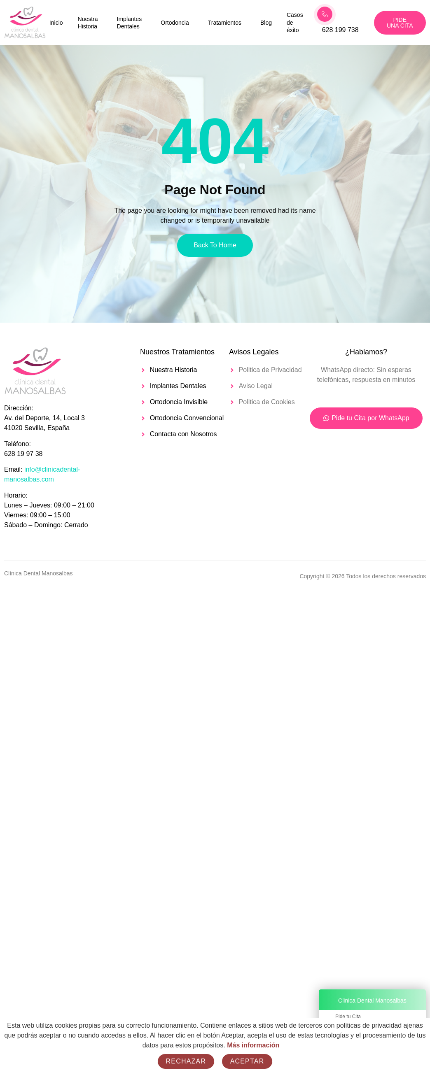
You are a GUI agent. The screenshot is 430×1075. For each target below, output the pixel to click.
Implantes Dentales (129, 23)
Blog (266, 22)
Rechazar (186, 1061)
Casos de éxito (295, 22)
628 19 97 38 (23, 453)
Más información (253, 1045)
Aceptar (247, 1061)
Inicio (56, 22)
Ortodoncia (175, 22)
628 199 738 (340, 29)
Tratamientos (224, 22)
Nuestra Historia (88, 23)
